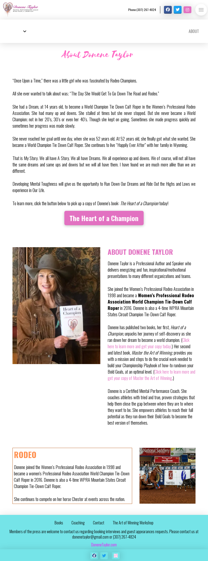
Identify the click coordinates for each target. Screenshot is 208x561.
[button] (201, 10)
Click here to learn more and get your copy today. (148, 343)
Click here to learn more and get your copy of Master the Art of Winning (151, 374)
